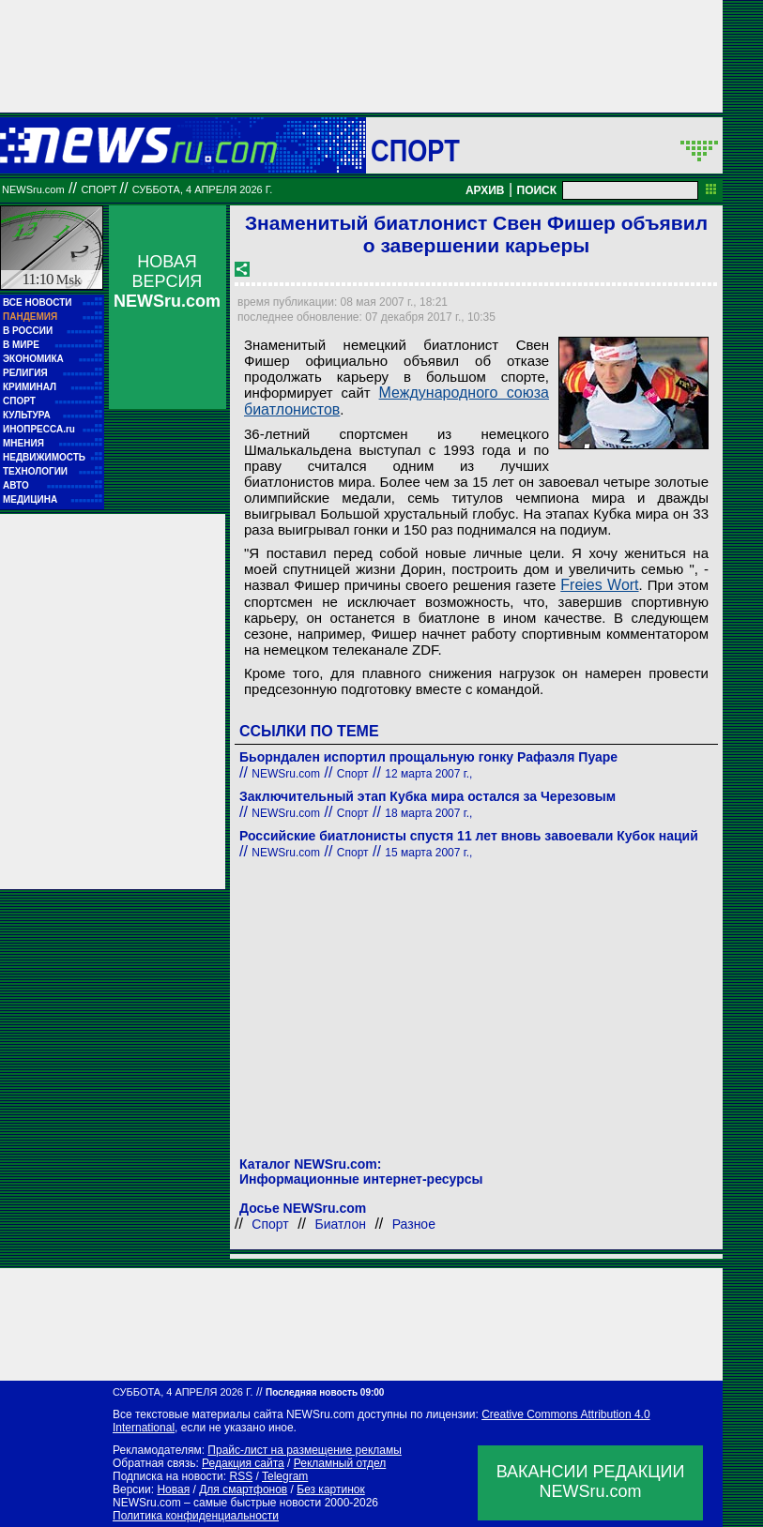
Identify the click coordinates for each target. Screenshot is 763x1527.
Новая (173, 1489)
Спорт (415, 150)
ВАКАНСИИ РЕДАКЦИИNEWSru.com (590, 1481)
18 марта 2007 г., (428, 813)
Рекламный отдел (340, 1463)
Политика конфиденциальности (196, 1515)
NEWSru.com (33, 189)
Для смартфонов (243, 1489)
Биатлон (340, 1224)
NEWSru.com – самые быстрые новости (217, 1502)
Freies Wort (599, 585)
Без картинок (330, 1489)
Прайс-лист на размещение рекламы (304, 1450)
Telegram (285, 1476)
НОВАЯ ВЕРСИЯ (167, 281)
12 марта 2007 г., (428, 773)
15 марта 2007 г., (428, 852)
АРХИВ (485, 190)
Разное (413, 1224)
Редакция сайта (243, 1463)
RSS (240, 1476)
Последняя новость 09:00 (325, 1392)
